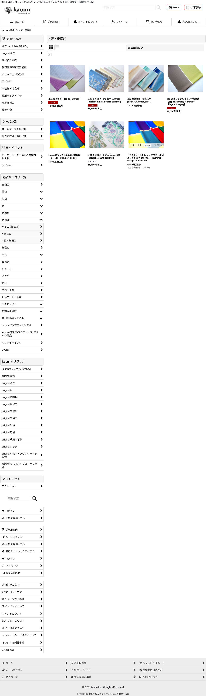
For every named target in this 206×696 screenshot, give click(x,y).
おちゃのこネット (97, 694)
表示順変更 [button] (135, 48)
